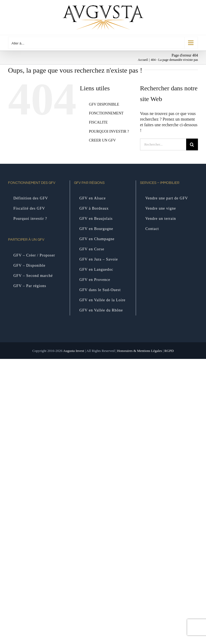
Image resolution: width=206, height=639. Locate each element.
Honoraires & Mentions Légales (139, 351)
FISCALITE (98, 122)
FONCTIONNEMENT (106, 113)
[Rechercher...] (163, 144)
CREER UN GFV (102, 140)
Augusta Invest (73, 351)
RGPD (169, 351)
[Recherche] (192, 144)
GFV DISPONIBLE (104, 104)
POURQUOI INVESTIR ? (109, 131)
